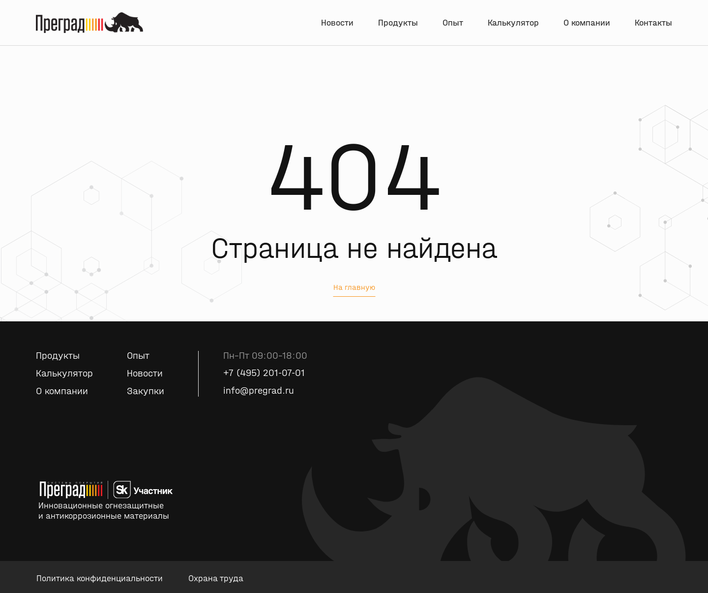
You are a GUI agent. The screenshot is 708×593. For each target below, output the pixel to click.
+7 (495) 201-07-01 (264, 373)
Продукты (398, 23)
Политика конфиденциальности (99, 578)
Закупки (145, 391)
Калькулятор (513, 23)
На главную (354, 287)
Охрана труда (215, 578)
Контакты (653, 23)
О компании (586, 23)
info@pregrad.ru (258, 391)
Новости (337, 23)
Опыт (452, 23)
